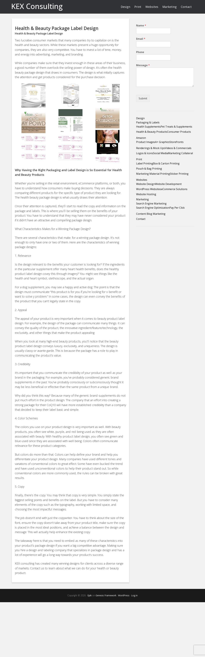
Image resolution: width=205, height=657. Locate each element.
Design (140, 118)
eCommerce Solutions (174, 189)
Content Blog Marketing (150, 214)
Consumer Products (179, 131)
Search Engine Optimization (152, 207)
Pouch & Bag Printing (149, 168)
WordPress (123, 595)
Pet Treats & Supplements (176, 126)
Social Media (160, 153)
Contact (140, 219)
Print (139, 159)
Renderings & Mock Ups (150, 148)
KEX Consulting (37, 6)
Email (140, 39)
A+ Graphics (162, 142)
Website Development (168, 184)
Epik (89, 595)
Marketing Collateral (180, 153)
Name (141, 25)
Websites (141, 180)
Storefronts (176, 142)
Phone (140, 52)
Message (143, 65)
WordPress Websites (148, 189)
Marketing (142, 199)
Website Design (145, 184)
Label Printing (144, 163)
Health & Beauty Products (151, 131)
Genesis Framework (106, 595)
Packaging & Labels (148, 122)
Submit (143, 98)
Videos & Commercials (178, 148)
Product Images (145, 142)
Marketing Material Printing (153, 173)
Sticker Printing (179, 173)
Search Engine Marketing (151, 203)
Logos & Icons (144, 153)
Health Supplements (148, 126)
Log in (134, 595)
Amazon (141, 138)
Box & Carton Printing (166, 163)
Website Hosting (146, 194)
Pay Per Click (177, 207)
